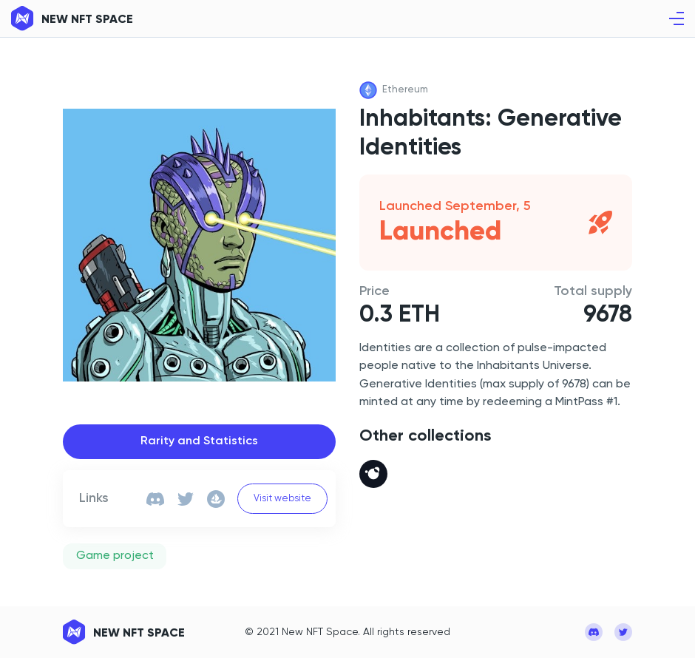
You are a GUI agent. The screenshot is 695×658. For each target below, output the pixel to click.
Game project (115, 556)
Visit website (282, 498)
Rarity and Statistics (199, 441)
